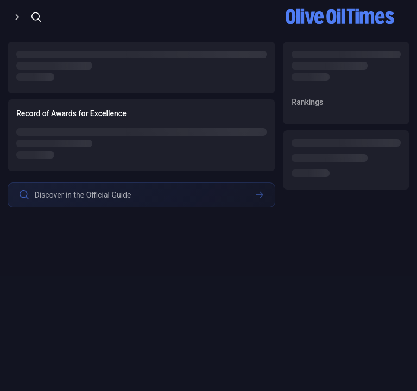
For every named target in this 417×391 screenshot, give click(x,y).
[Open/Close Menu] (17, 17)
